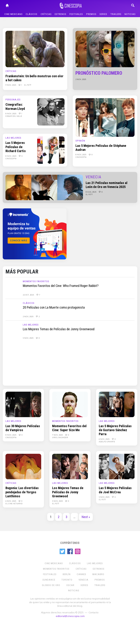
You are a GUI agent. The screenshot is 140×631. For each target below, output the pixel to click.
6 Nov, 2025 (104, 439)
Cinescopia (11, 158)
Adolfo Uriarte (107, 441)
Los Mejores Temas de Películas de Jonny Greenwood (58, 329)
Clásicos (31, 14)
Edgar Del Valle (13, 116)
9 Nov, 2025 (11, 85)
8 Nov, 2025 (11, 113)
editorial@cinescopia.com (70, 616)
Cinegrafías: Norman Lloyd (15, 107)
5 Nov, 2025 (28, 338)
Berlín (67, 574)
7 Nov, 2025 (57, 435)
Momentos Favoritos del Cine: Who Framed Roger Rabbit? (60, 286)
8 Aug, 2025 (91, 192)
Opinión (80, 140)
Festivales (76, 14)
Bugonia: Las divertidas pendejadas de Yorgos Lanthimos (22, 492)
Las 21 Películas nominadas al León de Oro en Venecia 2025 (106, 185)
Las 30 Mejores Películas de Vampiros (22, 428)
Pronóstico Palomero (98, 73)
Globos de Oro (51, 585)
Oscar (70, 585)
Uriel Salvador (60, 437)
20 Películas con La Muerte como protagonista (54, 307)
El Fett (27, 85)
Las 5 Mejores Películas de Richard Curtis (15, 147)
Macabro (98, 574)
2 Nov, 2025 (80, 79)
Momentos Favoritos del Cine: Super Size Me (69, 428)
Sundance (48, 579)
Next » (86, 517)
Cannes (81, 574)
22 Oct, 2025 (28, 295)
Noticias (130, 14)
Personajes (13, 99)
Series (103, 14)
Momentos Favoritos (36, 281)
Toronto (66, 579)
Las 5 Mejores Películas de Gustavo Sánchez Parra (115, 430)
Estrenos (60, 14)
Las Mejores (13, 137)
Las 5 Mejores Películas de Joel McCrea (115, 490)
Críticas (46, 14)
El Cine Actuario (14, 503)
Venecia (93, 177)
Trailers (115, 14)
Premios (91, 14)
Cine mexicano (13, 14)
